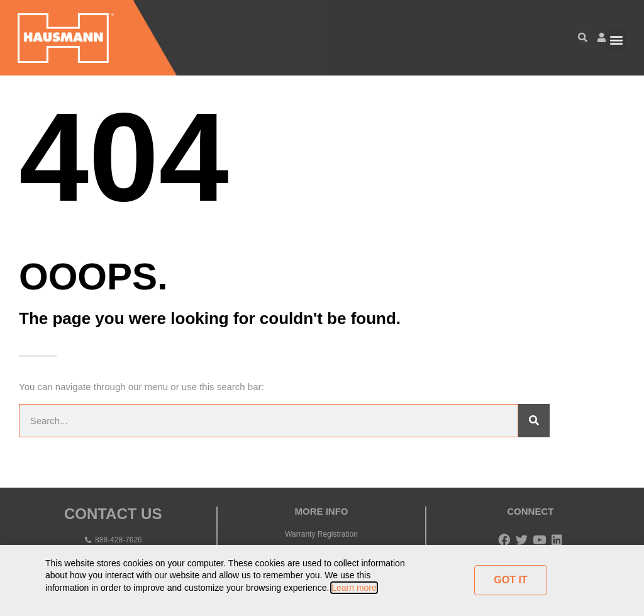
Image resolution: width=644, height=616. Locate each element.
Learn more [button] (354, 588)
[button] (616, 40)
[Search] (534, 420)
